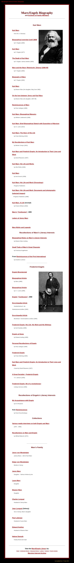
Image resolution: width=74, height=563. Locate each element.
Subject (47, 551)
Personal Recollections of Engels (24, 343)
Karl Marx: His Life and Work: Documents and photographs (34, 190)
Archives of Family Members (38, 15)
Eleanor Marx (17, 490)
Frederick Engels (37, 267)
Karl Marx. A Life (18, 203)
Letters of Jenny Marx (20, 218)
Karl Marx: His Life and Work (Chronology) (27, 182)
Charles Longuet (18, 499)
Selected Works (34, 551)
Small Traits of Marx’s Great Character (26, 247)
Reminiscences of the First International (31, 256)
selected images (19, 193)
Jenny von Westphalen (20, 452)
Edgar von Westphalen (20, 462)
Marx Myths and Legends (21, 227)
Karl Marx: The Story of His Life (23, 133)
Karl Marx (15, 30)
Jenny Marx (16, 471)
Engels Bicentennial (19, 272)
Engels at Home (18, 334)
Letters (42, 551)
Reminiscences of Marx (20, 105)
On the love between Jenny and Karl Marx (27, 95)
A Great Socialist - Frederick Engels (25, 374)
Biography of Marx (19, 77)
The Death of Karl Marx (20, 58)
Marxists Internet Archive (37, 553)
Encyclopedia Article (19, 303)
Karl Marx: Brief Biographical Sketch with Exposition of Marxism (35, 123)
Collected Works (24, 551)
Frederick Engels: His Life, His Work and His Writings (31, 325)
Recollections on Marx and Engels (24, 433)
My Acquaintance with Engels (23, 400)
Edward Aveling (18, 527)
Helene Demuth (17, 536)
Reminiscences (21, 410)
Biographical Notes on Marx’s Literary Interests (29, 238)
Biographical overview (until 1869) (24, 40)
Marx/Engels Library (39, 548)
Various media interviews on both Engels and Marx (30, 423)
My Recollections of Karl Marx (23, 142)
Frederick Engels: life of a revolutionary (26, 384)
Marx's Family (37, 447)
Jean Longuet (17, 508)
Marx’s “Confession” (19, 212)
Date (17, 551)
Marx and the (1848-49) (30, 68)
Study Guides (54, 551)
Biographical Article (19, 278)
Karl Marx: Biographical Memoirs (24, 114)
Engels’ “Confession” (20, 297)
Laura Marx (16, 480)
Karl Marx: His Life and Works (23, 164)
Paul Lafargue (17, 518)
